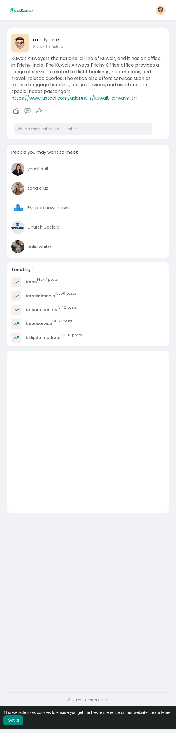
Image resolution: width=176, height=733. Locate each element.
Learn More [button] (160, 712)
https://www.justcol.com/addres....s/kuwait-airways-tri (74, 98)
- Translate (53, 46)
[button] (160, 10)
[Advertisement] (88, 391)
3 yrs (37, 46)
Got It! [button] (13, 720)
